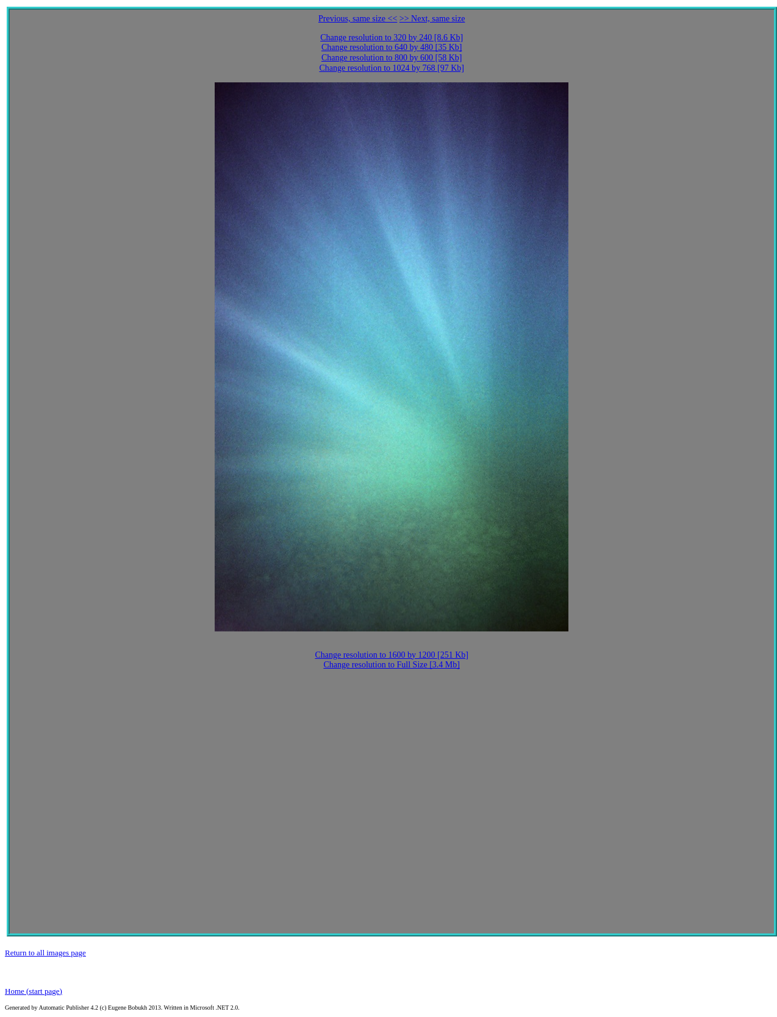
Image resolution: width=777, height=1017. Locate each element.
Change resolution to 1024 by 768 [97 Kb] (391, 68)
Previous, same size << (357, 18)
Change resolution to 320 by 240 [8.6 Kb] (391, 37)
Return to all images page (45, 952)
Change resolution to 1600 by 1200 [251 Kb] (391, 654)
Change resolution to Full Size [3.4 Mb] (391, 664)
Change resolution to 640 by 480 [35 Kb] (391, 47)
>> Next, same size (432, 18)
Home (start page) (33, 991)
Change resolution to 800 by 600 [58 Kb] (391, 57)
